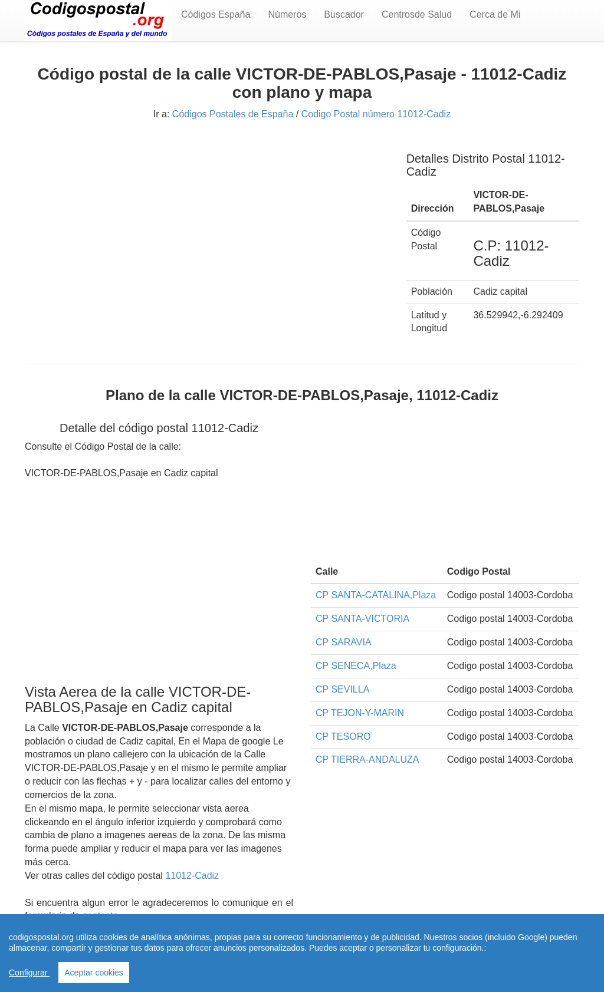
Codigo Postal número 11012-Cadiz (376, 114)
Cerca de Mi (495, 14)
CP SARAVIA (344, 642)
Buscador (344, 14)
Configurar (29, 972)
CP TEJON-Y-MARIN (360, 713)
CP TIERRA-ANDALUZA (367, 759)
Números (287, 14)
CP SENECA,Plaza (356, 666)
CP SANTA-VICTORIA (362, 619)
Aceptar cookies (93, 972)
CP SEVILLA (342, 689)
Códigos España (215, 14)
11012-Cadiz (192, 876)
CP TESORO (343, 736)
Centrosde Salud (417, 14)
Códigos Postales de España (232, 114)
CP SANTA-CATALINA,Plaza (376, 595)
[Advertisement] (207, 222)
